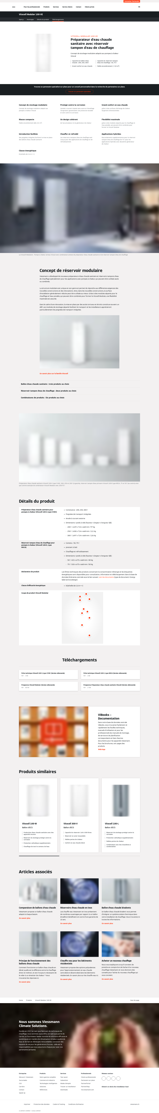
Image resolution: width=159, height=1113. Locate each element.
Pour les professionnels (32, 7)
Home (21, 1000)
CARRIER (38, 1111)
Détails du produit (43, 19)
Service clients (67, 7)
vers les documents (106, 577)
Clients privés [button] (89, 7)
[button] (135, 1000)
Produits (46, 7)
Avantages (30, 19)
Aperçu (21, 19)
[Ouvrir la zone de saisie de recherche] (135, 7)
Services (56, 7)
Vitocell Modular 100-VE (43, 1000)
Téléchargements (58, 19)
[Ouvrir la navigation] (14, 6)
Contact (78, 7)
